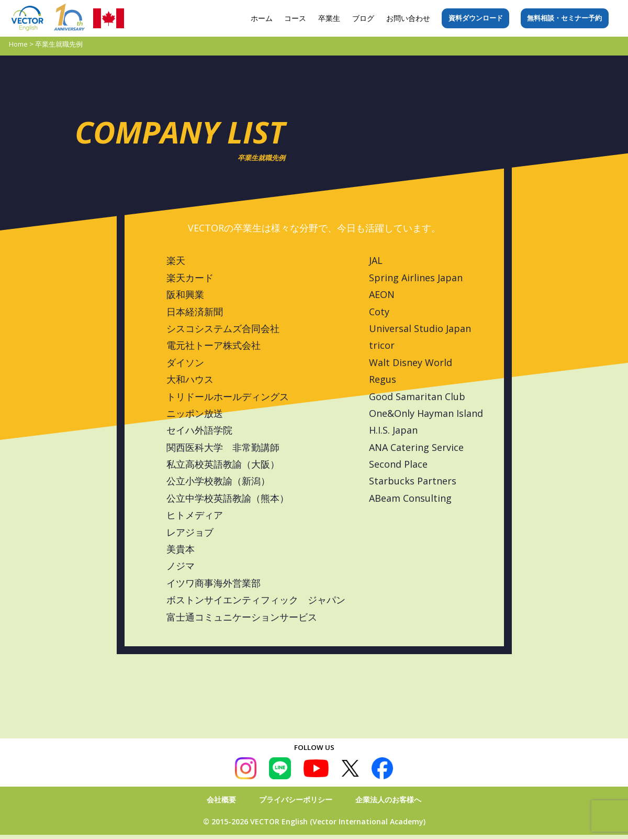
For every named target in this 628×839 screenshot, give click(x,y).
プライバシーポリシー (295, 799)
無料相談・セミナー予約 (564, 18)
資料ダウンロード (475, 18)
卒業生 (329, 18)
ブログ (363, 18)
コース (295, 18)
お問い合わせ (408, 18)
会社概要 (221, 799)
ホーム (262, 18)
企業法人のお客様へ (388, 799)
